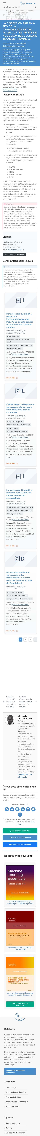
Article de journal (13, 336)
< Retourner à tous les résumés (14, 254)
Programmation (11, 1106)
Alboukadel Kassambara (24, 11)
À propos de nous (12, 1123)
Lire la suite (12, 378)
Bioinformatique (12, 428)
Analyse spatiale (12, 599)
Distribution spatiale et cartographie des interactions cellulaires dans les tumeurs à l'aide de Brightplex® (19, 577)
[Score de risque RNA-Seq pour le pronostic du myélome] (11, 701)
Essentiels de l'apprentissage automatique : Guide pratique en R (20, 885)
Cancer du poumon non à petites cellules (18, 341)
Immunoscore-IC (26, 345)
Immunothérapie (13, 345)
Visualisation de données (15, 1092)
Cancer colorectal (13, 425)
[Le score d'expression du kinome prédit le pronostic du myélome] (28, 701)
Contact (8, 1128)
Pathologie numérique (14, 348)
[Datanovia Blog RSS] (16, 7)
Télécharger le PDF (10, 90)
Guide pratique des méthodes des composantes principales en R (20, 976)
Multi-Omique (26, 425)
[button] (4, 15)
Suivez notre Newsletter (20, 831)
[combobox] (35, 7)
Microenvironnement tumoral (17, 431)
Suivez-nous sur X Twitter (20, 838)
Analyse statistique (12, 1097)
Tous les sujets (10, 1087)
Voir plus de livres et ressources (20, 1004)
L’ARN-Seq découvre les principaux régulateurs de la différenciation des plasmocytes (18, 17)
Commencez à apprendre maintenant (15, 1071)
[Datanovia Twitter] (4, 7)
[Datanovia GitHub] (10, 7)
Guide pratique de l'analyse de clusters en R (20, 930)
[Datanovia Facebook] (7, 7)
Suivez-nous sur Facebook (20, 845)
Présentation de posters (15, 421)
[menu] (4, 3)
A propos (9, 11)
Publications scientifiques (18, 13)
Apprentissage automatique (16, 1102)
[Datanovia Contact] (13, 7)
